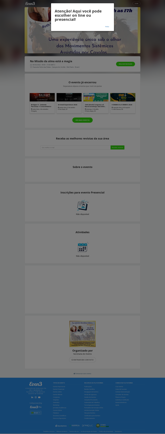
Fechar (107, 26)
